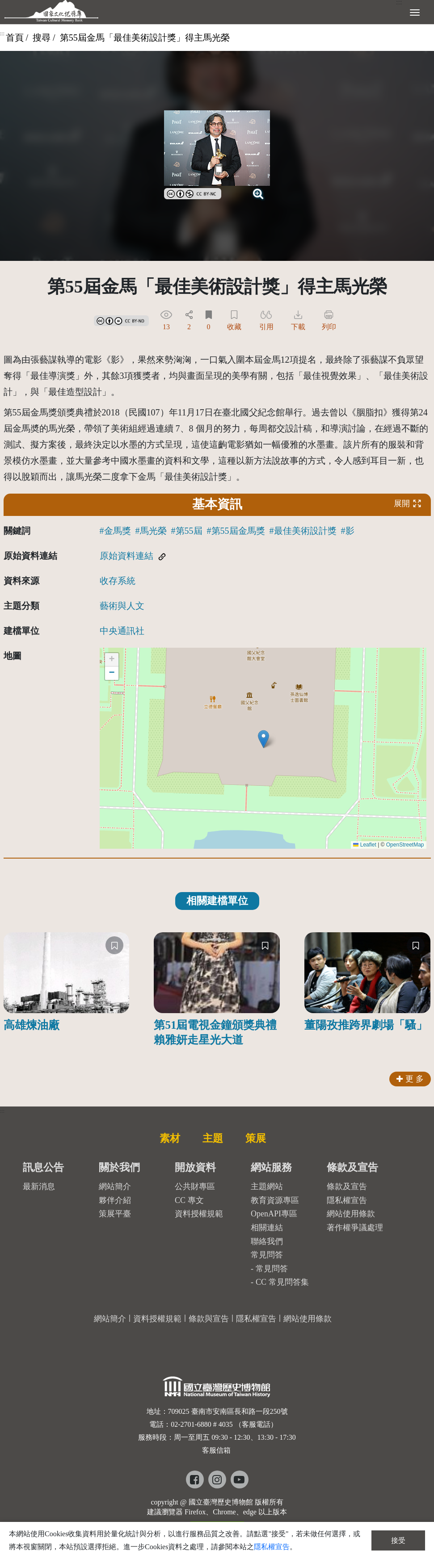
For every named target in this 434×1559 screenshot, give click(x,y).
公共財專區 (195, 1186)
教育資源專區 (275, 1200)
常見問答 (272, 1268)
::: (2, 33)
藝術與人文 (122, 606)
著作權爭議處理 (355, 1227)
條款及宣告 (347, 1186)
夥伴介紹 (115, 1200)
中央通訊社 (122, 631)
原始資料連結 (126, 556)
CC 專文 (189, 1200)
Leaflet (364, 845)
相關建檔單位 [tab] (217, 900)
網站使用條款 (351, 1213)
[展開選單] (414, 12)
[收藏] (114, 945)
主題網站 (267, 1186)
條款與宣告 (209, 1318)
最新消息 (39, 1186)
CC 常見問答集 (282, 1282)
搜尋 (42, 37)
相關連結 (267, 1227)
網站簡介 (115, 1186)
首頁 (15, 37)
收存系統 (117, 581)
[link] (192, 192)
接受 (398, 1540)
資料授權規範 (199, 1213)
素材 (170, 1138)
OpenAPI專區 (274, 1213)
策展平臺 (115, 1213)
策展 (255, 1138)
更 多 (410, 1078)
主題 (212, 1138)
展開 (407, 503)
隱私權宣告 (347, 1200)
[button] (263, 739)
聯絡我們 (267, 1241)
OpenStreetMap (405, 845)
